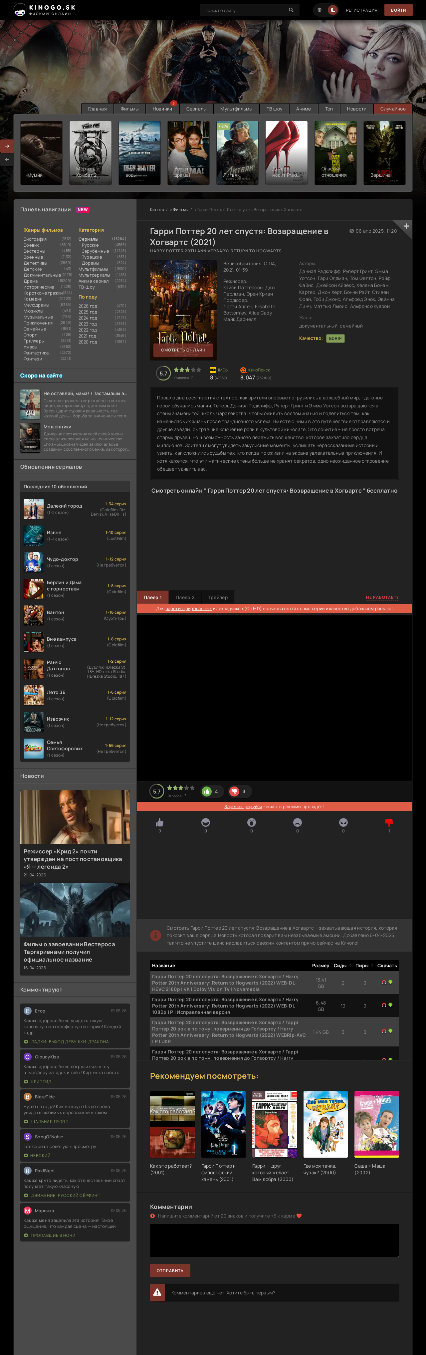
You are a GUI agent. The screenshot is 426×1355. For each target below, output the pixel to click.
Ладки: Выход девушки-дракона (66, 1041)
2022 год (88, 330)
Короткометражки (43, 293)
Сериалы (196, 109)
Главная (97, 109)
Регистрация (362, 10)
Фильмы (130, 109)
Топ (329, 109)
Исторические (39, 287)
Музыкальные (38, 317)
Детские (33, 269)
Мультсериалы (94, 275)
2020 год (88, 341)
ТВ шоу (275, 109)
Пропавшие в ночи (50, 1235)
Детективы (36, 263)
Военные (33, 257)
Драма (31, 281)
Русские (90, 245)
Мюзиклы (33, 311)
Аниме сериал (93, 281)
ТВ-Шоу (87, 287)
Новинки (162, 109)
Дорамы (91, 263)
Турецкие (92, 257)
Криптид (38, 1081)
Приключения (38, 323)
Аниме (303, 109)
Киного (157, 209)
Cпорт (30, 335)
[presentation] (7, 159)
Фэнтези (33, 358)
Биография (35, 239)
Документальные (42, 275)
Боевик (31, 245)
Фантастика (36, 352)
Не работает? (382, 597)
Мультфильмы (236, 109)
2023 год (88, 324)
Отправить (170, 1270)
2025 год (88, 312)
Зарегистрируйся (243, 806)
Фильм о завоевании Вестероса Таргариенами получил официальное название (69, 951)
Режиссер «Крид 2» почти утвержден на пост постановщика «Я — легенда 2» (73, 858)
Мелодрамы (37, 305)
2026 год (88, 306)
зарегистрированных (189, 608)
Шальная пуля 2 (46, 1121)
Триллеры (34, 340)
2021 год (88, 336)
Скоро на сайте (41, 375)
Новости (357, 109)
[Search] (291, 10)
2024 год (88, 318)
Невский (37, 1155)
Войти (398, 10)
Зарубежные (95, 251)
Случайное (393, 109)
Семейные (35, 329)
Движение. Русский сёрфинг (62, 1195)
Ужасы (30, 346)
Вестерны (34, 251)
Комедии (33, 299)
